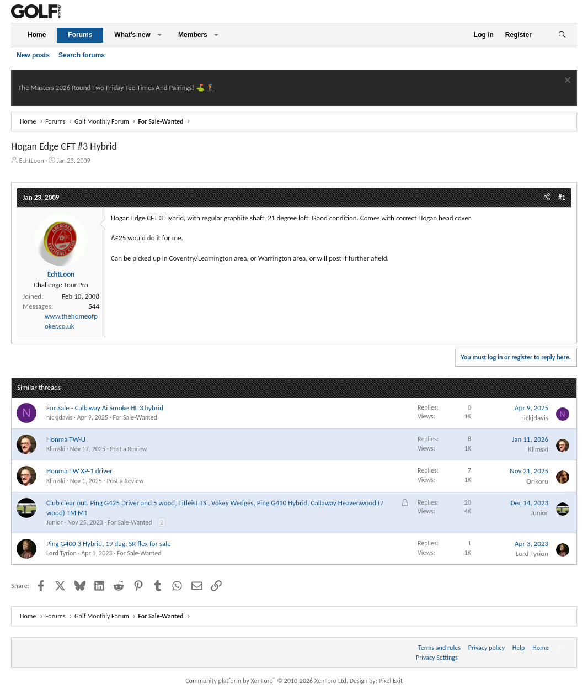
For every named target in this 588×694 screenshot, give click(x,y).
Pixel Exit (391, 681)
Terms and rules (439, 647)
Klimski (55, 449)
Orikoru (537, 481)
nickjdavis (59, 417)
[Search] (561, 35)
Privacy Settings (437, 657)
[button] (159, 35)
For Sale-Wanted (135, 417)
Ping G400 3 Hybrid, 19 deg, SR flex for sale (108, 543)
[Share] (546, 197)
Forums (80, 35)
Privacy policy (486, 647)
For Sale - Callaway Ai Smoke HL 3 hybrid (104, 408)
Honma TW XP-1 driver (79, 471)
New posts (33, 55)
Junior (54, 522)
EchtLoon (31, 161)
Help (518, 647)
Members (192, 35)
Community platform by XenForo (266, 681)
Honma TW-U (65, 439)
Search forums (81, 55)
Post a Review (128, 449)
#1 (561, 197)
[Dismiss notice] (566, 81)
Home (37, 35)
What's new (132, 35)
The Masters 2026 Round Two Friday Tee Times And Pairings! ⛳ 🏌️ (116, 87)
